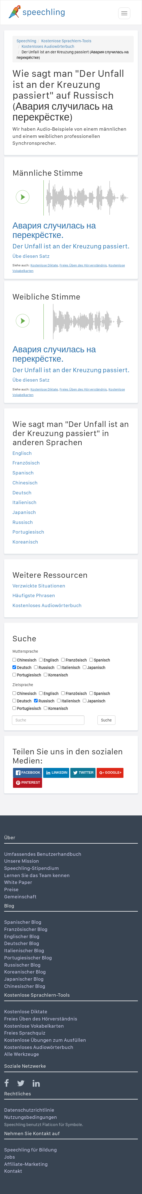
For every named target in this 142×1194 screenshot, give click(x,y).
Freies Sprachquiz (24, 1033)
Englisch (22, 453)
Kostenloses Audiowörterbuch (48, 46)
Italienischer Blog (24, 950)
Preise (11, 889)
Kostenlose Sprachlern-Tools (66, 41)
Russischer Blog (22, 965)
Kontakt (13, 1171)
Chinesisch (25, 483)
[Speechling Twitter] (24, 1084)
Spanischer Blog (22, 922)
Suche (106, 720)
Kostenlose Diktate (25, 1011)
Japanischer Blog (23, 979)
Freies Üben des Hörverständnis (40, 1019)
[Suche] (48, 720)
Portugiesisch (28, 532)
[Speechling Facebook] (10, 1084)
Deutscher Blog (21, 943)
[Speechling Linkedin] (40, 1084)
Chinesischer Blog (24, 986)
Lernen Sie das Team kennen (37, 875)
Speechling (26, 41)
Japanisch (24, 512)
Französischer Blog (25, 929)
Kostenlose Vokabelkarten (34, 1026)
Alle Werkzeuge (21, 1054)
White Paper (18, 882)
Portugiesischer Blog (28, 958)
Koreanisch (25, 542)
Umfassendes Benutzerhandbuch (42, 854)
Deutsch (22, 492)
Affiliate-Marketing (26, 1164)
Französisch (26, 463)
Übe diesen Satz (31, 256)
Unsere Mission (21, 861)
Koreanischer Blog (25, 972)
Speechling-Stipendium (31, 868)
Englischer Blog (21, 936)
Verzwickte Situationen (38, 586)
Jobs (9, 1157)
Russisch (22, 522)
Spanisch (23, 473)
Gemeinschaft (20, 896)
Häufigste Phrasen (33, 595)
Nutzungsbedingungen (30, 1117)
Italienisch (24, 502)
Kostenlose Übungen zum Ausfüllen (45, 1040)
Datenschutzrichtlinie (29, 1110)
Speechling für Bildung (30, 1150)
